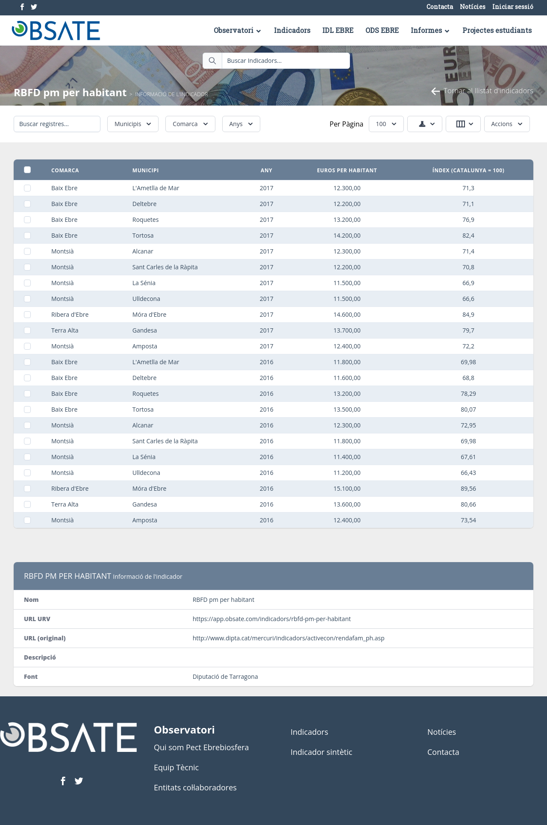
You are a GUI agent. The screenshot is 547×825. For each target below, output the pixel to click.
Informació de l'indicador (171, 94)
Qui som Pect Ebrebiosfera (201, 747)
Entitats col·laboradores (195, 787)
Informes (430, 30)
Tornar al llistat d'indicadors (481, 91)
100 (387, 124)
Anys (242, 124)
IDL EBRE (337, 30)
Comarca (191, 124)
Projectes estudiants (497, 30)
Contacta (439, 6)
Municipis (134, 124)
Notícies (472, 6)
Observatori (238, 30)
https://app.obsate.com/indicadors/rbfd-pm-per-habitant (272, 619)
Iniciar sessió (512, 6)
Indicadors (292, 30)
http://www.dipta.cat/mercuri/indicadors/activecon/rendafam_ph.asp (289, 638)
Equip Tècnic (176, 767)
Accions (507, 124)
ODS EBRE (382, 30)
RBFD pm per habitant (70, 92)
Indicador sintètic (321, 752)
